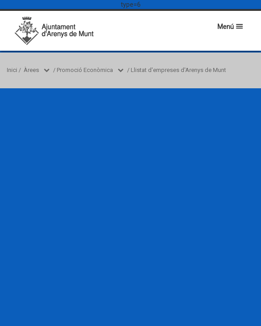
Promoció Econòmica (85, 70)
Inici (12, 70)
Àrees (31, 70)
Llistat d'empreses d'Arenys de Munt (178, 70)
